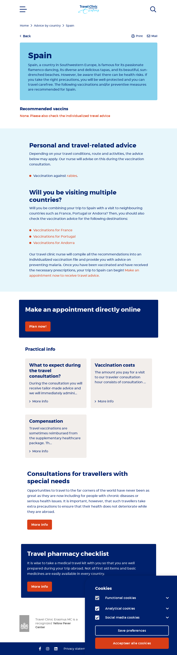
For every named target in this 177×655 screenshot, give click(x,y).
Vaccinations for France (52, 230)
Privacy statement (77, 648)
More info (40, 401)
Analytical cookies (120, 608)
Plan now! (38, 326)
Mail (154, 36)
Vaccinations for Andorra (54, 243)
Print (139, 36)
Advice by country (47, 25)
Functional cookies (120, 598)
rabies (72, 176)
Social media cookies (122, 617)
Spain (70, 25)
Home (24, 25)
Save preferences (132, 630)
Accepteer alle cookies (132, 643)
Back (27, 36)
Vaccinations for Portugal (54, 236)
